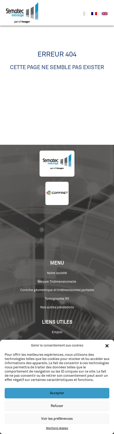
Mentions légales (57, 428)
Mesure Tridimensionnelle (57, 281)
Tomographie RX (57, 298)
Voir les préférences (57, 419)
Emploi (57, 332)
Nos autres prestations (57, 307)
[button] (107, 345)
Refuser (57, 406)
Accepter (57, 393)
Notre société (57, 273)
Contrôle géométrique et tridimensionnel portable (57, 290)
